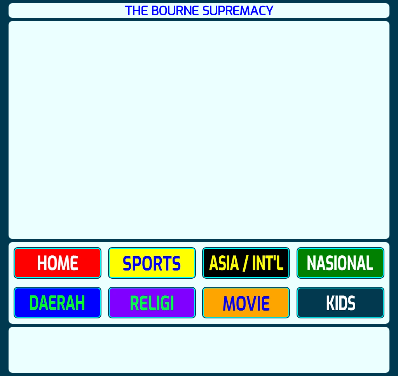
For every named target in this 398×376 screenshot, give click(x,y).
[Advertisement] (199, 350)
